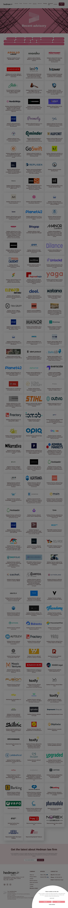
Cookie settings (52, 904)
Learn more (52, 898)
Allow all (58, 901)
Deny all (45, 901)
